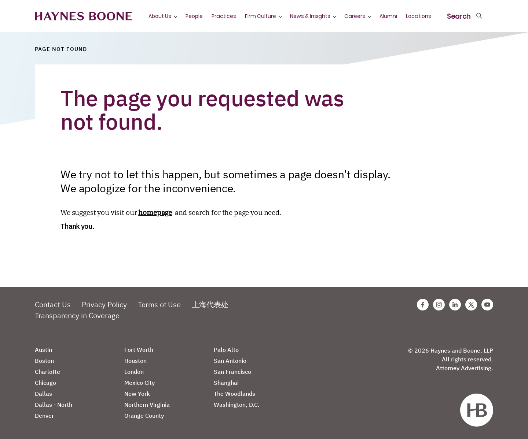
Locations (418, 16)
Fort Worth (138, 349)
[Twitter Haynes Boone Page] (471, 304)
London (134, 371)
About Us (159, 16)
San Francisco (232, 371)
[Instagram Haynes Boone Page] (439, 304)
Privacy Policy (104, 304)
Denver (44, 415)
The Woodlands (234, 393)
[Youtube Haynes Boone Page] (487, 304)
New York (137, 393)
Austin (43, 349)
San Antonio (230, 360)
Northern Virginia (147, 404)
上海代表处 (210, 304)
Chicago (45, 382)
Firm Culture (260, 16)
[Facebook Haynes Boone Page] (423, 304)
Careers (354, 16)
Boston (44, 360)
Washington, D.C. (237, 404)
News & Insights (310, 16)
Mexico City (139, 382)
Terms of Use (159, 304)
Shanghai (226, 382)
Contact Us (53, 304)
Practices (224, 16)
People (194, 16)
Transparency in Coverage (77, 315)
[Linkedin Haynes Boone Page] (455, 304)
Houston (135, 360)
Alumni (388, 16)
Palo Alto (226, 349)
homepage (155, 212)
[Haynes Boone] (83, 16)
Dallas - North (53, 404)
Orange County (144, 415)
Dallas (43, 393)
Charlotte (47, 371)
